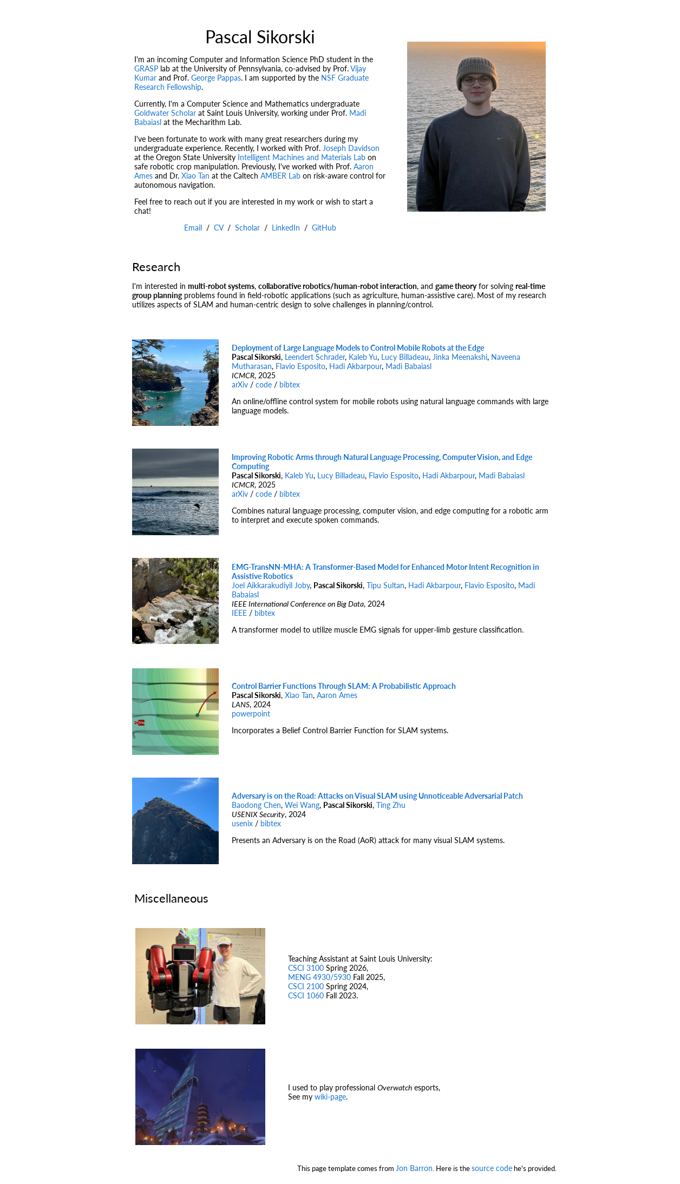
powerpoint (251, 713)
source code (492, 1168)
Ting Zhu (391, 805)
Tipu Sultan (385, 585)
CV (218, 227)
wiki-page (330, 1096)
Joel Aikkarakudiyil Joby (271, 585)
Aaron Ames (337, 695)
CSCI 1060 (306, 995)
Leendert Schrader (315, 356)
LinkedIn (286, 227)
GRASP (146, 68)
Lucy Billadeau (405, 356)
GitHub (324, 227)
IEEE (239, 612)
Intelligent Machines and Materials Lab (301, 157)
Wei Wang (302, 805)
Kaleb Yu (363, 356)
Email (193, 227)
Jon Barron (414, 1168)
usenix (242, 823)
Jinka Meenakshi (460, 356)
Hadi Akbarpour (355, 366)
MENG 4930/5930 (319, 977)
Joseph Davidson (351, 148)
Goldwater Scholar (165, 112)
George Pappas (216, 77)
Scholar (247, 227)
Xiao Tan (195, 175)
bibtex (289, 384)
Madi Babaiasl (408, 366)
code (264, 384)
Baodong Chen (256, 805)
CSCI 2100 (306, 986)
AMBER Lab (280, 175)
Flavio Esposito (300, 366)
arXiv (240, 384)
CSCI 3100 (306, 967)
